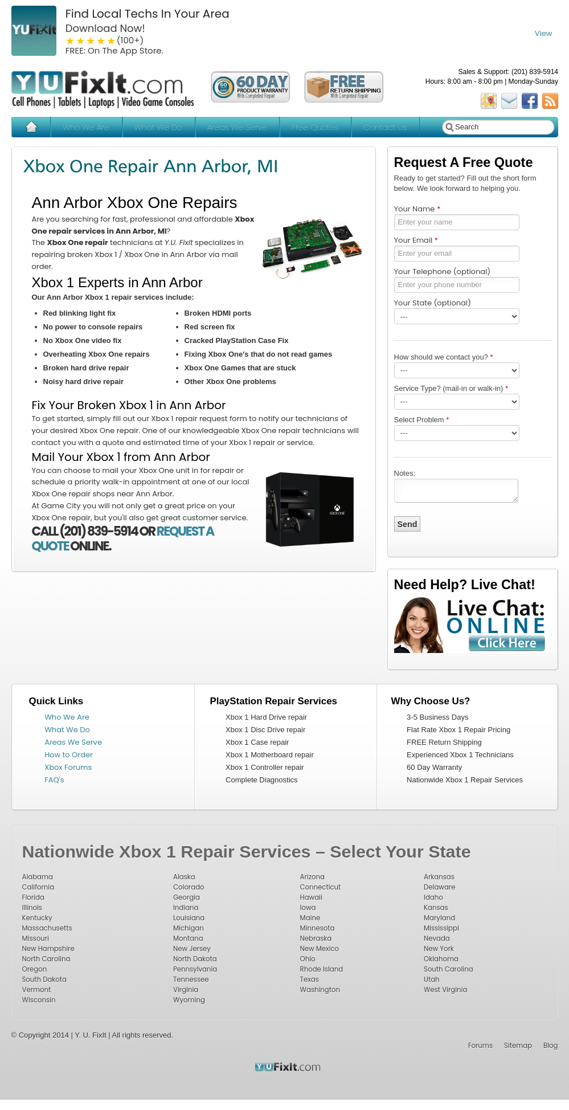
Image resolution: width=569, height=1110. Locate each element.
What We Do (158, 127)
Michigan (188, 928)
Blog (550, 1045)
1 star (71, 40)
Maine (310, 918)
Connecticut (320, 887)
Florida (33, 897)
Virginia (185, 989)
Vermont (36, 989)
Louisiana (188, 918)
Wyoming (189, 1000)
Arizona (312, 877)
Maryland (439, 918)
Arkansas (439, 877)
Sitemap (518, 1045)
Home (31, 127)
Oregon (34, 969)
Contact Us (385, 127)
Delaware (439, 887)
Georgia (186, 897)
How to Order (68, 754)
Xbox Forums (68, 767)
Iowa (308, 907)
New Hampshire (48, 948)
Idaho (433, 897)
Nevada (437, 938)
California (38, 887)
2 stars (81, 40)
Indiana (185, 907)
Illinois (32, 907)
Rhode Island (321, 969)
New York (439, 948)
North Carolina (46, 959)
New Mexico (319, 948)
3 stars (91, 40)
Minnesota (317, 928)
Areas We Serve (237, 127)
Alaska (184, 877)
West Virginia (445, 989)
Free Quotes (315, 127)
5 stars (112, 40)
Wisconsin (39, 1000)
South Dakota (44, 979)
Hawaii (311, 897)
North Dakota (195, 959)
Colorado (188, 887)
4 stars (101, 40)
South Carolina (448, 969)
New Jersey (192, 948)
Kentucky (37, 918)
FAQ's (54, 779)
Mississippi (441, 928)
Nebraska (316, 938)
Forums (480, 1045)
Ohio (308, 959)
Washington (320, 989)
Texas (309, 979)
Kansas (436, 907)
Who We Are (86, 127)
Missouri (35, 938)
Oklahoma (441, 959)
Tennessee (190, 979)
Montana (188, 938)
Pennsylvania (195, 969)
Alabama (37, 877)
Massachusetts (47, 928)
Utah (432, 979)
